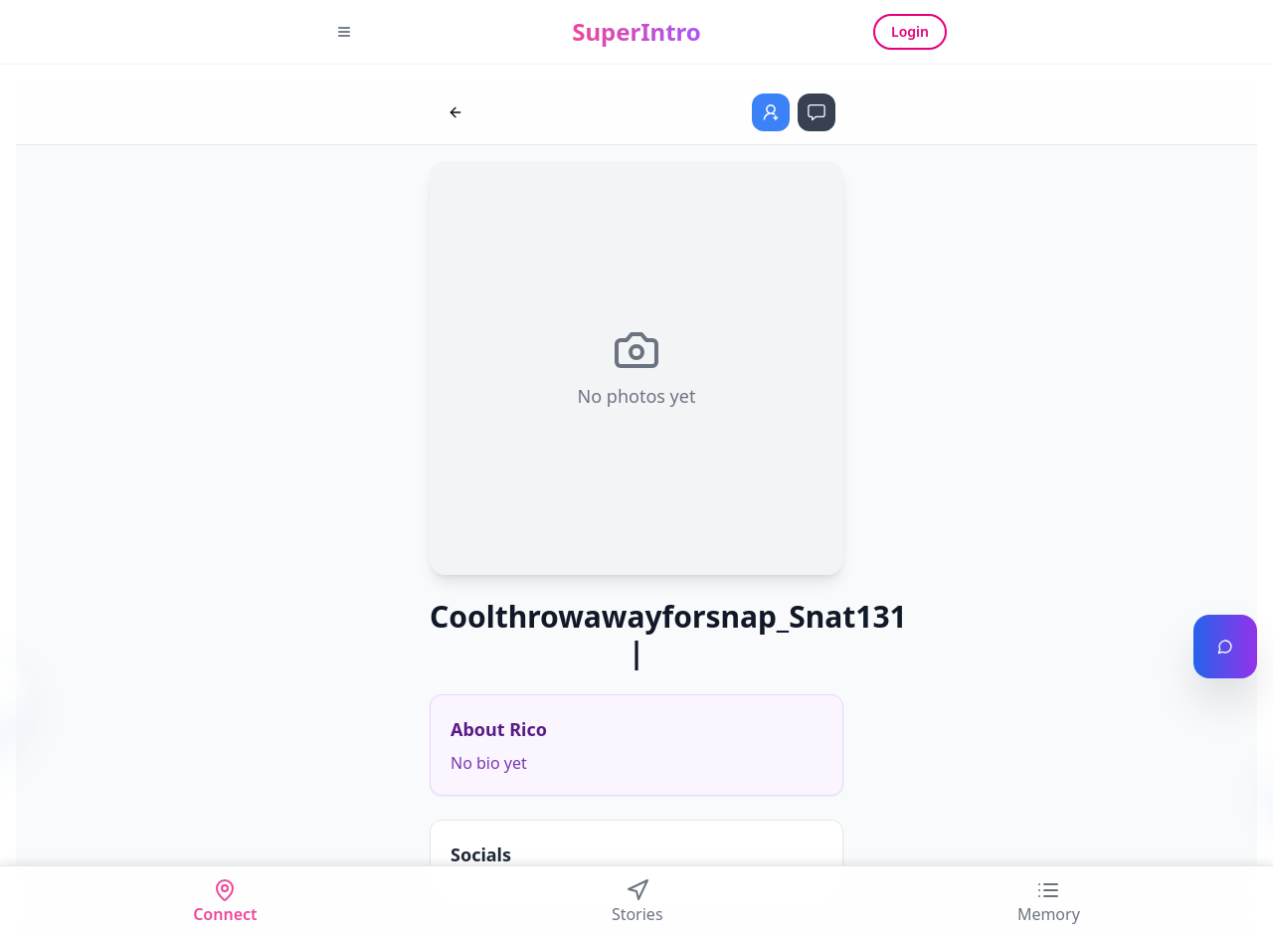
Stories (637, 901)
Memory (1048, 901)
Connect (225, 901)
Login (910, 31)
